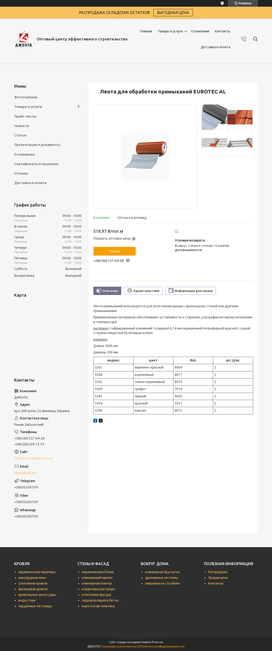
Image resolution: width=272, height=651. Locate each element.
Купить (114, 251)
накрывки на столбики (162, 583)
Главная (146, 31)
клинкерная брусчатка (162, 572)
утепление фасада (96, 595)
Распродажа (217, 572)
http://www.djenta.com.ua (33, 458)
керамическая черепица (36, 572)
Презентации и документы (37, 145)
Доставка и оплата (215, 47)
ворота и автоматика (98, 606)
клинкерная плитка (97, 583)
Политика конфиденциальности (162, 646)
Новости (21, 126)
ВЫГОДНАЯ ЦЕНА (173, 12)
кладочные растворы (98, 589)
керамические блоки (98, 572)
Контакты (222, 31)
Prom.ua (157, 642)
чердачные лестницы (35, 606)
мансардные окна (32, 578)
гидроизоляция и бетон (100, 600)
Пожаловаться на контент (119, 646)
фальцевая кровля (32, 589)
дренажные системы (161, 578)
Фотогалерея (25, 97)
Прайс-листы (25, 116)
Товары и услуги (170, 31)
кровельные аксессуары (37, 595)
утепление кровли (32, 583)
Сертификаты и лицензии (36, 164)
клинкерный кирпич (97, 578)
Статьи (20, 135)
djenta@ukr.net (25, 473)
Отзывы (21, 173)
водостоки (26, 600)
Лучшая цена (218, 578)
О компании (200, 31)
